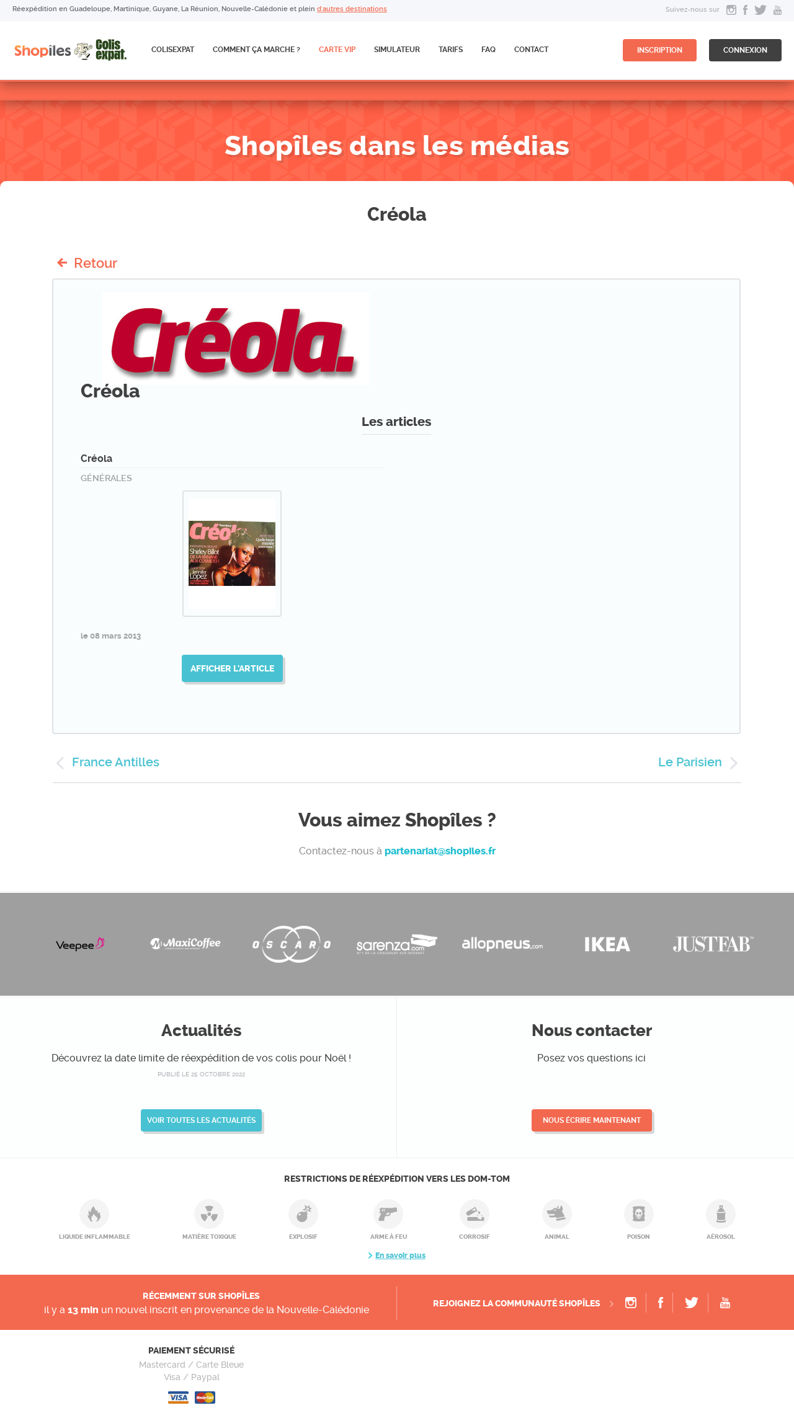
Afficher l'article (232, 668)
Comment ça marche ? (256, 49)
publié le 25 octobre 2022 (201, 1074)
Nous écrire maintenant (592, 1120)
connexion (745, 50)
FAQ (488, 49)
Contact (531, 49)
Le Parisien (690, 762)
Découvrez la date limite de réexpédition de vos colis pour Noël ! (201, 1058)
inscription (659, 50)
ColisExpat (172, 49)
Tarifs (451, 49)
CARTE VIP (337, 49)
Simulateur (397, 49)
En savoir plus (400, 1255)
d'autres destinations (352, 9)
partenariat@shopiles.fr (440, 851)
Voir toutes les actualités (201, 1120)
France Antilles (115, 762)
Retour (95, 263)
